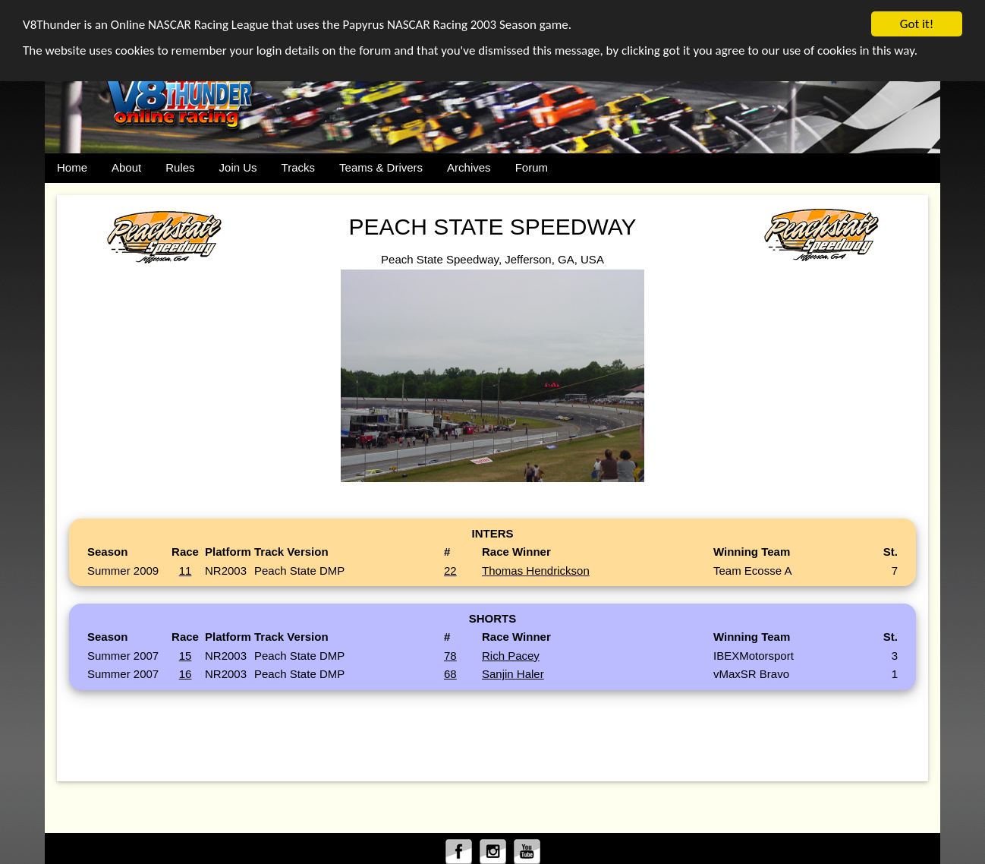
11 (185, 570)
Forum (531, 167)
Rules (179, 167)
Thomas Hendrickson (536, 570)
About (126, 167)
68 (450, 673)
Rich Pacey (511, 655)
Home (72, 167)
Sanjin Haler (513, 673)
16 (185, 673)
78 (450, 655)
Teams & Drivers (381, 167)
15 (185, 655)
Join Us (238, 167)
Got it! (916, 24)
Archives (469, 167)
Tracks (298, 167)
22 (450, 570)
